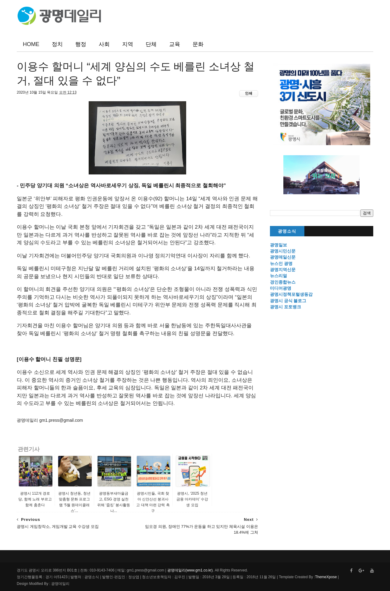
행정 (80, 44)
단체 (151, 44)
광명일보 (278, 244)
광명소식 (287, 231)
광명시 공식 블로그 (288, 300)
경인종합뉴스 (283, 282)
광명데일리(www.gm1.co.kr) (190, 570)
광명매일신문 (283, 257)
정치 (57, 44)
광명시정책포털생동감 (291, 294)
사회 (104, 44)
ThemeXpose (326, 577)
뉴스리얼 (278, 275)
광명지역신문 (283, 269)
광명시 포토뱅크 (285, 306)
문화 (198, 44)
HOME (31, 44)
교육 (174, 44)
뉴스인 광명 (281, 263)
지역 (127, 44)
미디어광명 (280, 288)
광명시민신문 (283, 251)
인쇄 (248, 93)
